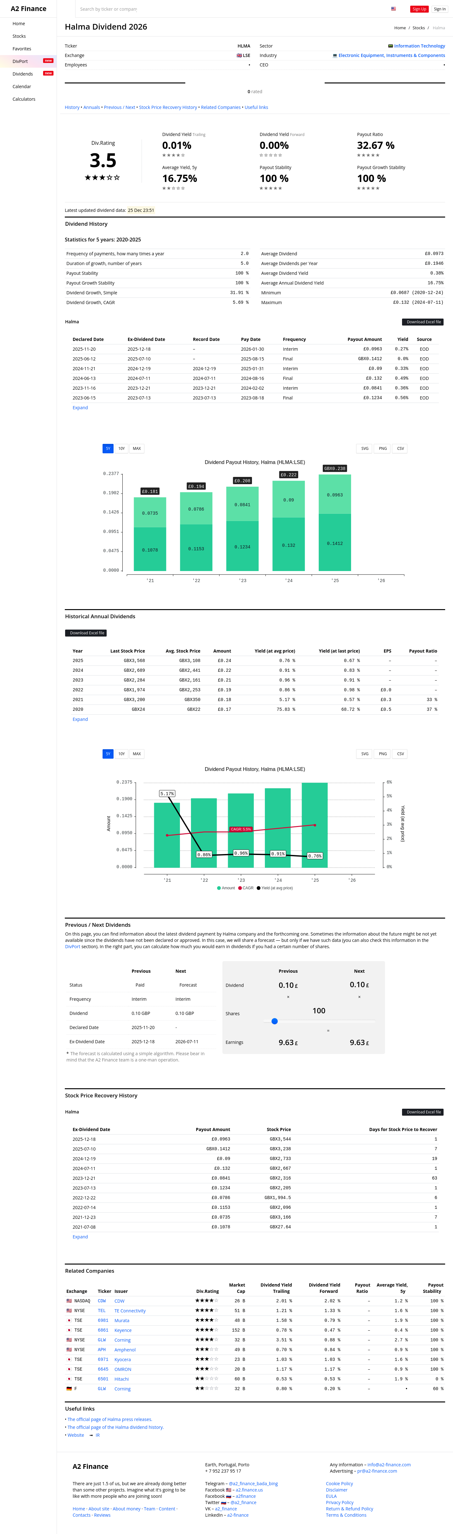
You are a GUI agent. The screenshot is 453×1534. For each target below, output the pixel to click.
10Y (121, 448)
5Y (108, 448)
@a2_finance (243, 1502)
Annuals (91, 107)
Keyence (123, 1330)
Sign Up (419, 9)
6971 (103, 1359)
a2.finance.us (249, 1490)
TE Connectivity (130, 1311)
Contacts (82, 1515)
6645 (103, 1369)
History (72, 107)
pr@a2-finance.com (377, 1471)
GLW (102, 1340)
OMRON (123, 1369)
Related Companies (221, 107)
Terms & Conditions (346, 1515)
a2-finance (238, 1515)
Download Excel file (423, 322)
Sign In (440, 9)
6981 (103, 1320)
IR (99, 1435)
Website (77, 1435)
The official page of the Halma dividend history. (117, 1427)
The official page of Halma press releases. (111, 1419)
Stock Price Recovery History (168, 107)
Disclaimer (336, 1490)
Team (149, 1509)
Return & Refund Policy (349, 1509)
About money (127, 1509)
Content (167, 1509)
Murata (122, 1320)
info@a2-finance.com (389, 1465)
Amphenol (125, 1350)
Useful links (256, 107)
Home (400, 28)
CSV (399, 448)
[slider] (274, 1021)
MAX (137, 448)
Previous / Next (119, 107)
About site (99, 1509)
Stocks (419, 28)
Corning (123, 1340)
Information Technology (419, 46)
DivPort (72, 946)
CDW (102, 1301)
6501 (103, 1379)
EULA (331, 1496)
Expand (80, 407)
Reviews (102, 1515)
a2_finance (226, 1509)
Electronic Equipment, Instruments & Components (391, 55)
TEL (102, 1310)
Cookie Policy (339, 1483)
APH (102, 1349)
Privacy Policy (339, 1502)
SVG (364, 448)
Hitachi (122, 1379)
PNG (382, 448)
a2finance (246, 1496)
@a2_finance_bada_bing (253, 1483)
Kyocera (123, 1359)
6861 (103, 1330)
